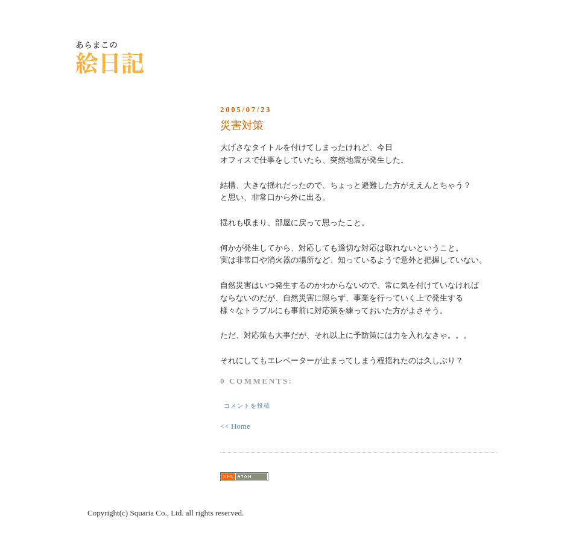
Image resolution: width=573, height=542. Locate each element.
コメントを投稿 (247, 405)
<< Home (235, 426)
